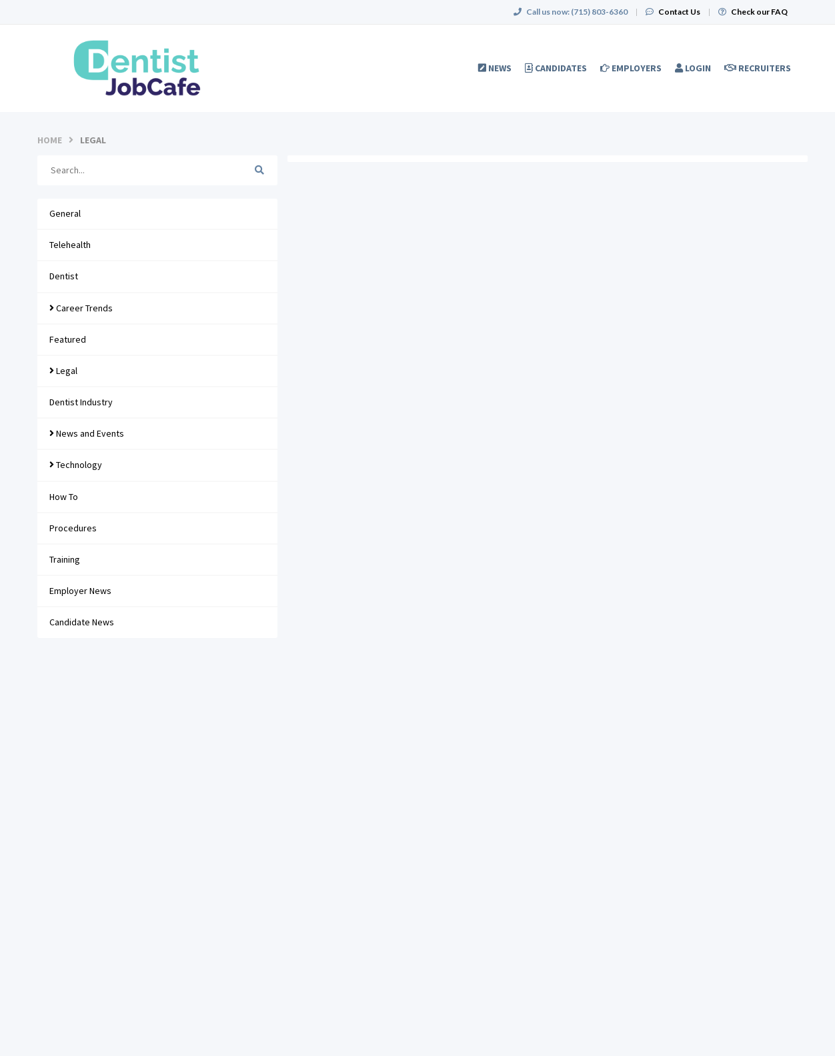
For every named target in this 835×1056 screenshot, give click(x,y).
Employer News (80, 591)
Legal (63, 371)
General (65, 213)
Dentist (63, 276)
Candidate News (81, 622)
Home (49, 140)
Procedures (73, 528)
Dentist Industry (81, 402)
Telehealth (70, 245)
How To (63, 497)
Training (64, 559)
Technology (75, 465)
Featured (67, 339)
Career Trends (81, 308)
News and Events (86, 433)
